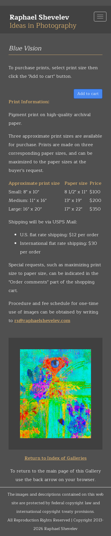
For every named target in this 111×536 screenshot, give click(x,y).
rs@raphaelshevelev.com (42, 320)
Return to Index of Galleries (56, 458)
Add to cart (88, 93)
